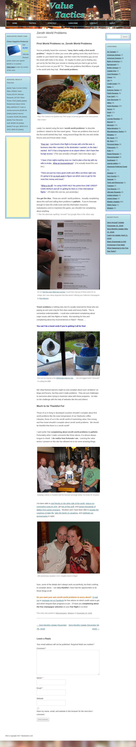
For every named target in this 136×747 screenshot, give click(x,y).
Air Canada (111, 52)
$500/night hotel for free (64, 378)
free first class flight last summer (53, 292)
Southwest (111, 160)
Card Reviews (112, 74)
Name (40, 678)
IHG (108, 116)
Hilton (109, 103)
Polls (109, 151)
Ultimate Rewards (114, 192)
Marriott (110, 122)
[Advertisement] (18, 177)
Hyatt (109, 112)
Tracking (110, 186)
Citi (108, 80)
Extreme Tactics (113, 90)
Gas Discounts (112, 100)
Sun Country (112, 176)
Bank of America (113, 61)
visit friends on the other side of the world (68, 503)
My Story (110, 141)
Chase (109, 77)
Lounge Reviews (113, 119)
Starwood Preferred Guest (117, 167)
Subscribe (73, 23)
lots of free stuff (67, 507)
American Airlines (113, 55)
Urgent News (112, 198)
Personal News (113, 144)
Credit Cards (112, 84)
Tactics (32, 23)
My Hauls (110, 138)
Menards (110, 125)
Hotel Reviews (112, 106)
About (112, 23)
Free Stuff (111, 96)
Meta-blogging (61, 613)
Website (40, 698)
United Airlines (112, 195)
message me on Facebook (53, 600)
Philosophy (111, 147)
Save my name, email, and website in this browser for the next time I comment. (65, 713)
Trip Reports (111, 189)
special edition (112, 163)
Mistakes (110, 135)
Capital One (111, 71)
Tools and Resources (115, 182)
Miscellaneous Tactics (115, 131)
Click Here (11, 67)
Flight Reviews (112, 93)
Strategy (52, 23)
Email (39, 688)
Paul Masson (43, 298)
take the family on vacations (66, 513)
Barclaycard (111, 65)
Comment (41, 648)
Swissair (110, 179)
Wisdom (71, 613)
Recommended (113, 157)
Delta (109, 87)
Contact (93, 23)
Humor (109, 109)
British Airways (112, 68)
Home (14, 23)
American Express (114, 58)
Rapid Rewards (113, 154)
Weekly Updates (113, 202)
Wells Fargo (111, 205)
